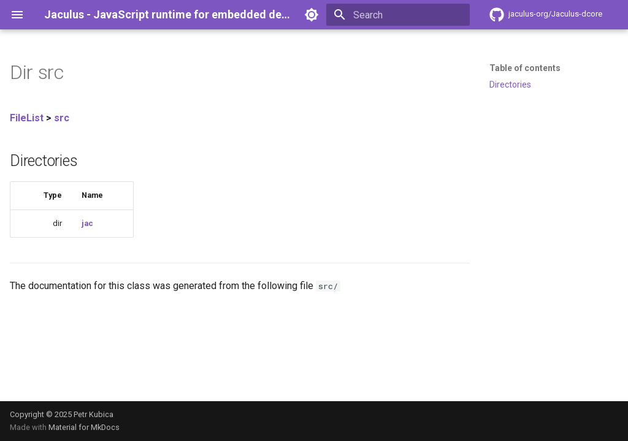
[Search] (398, 15)
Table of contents (525, 68)
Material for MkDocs (84, 427)
